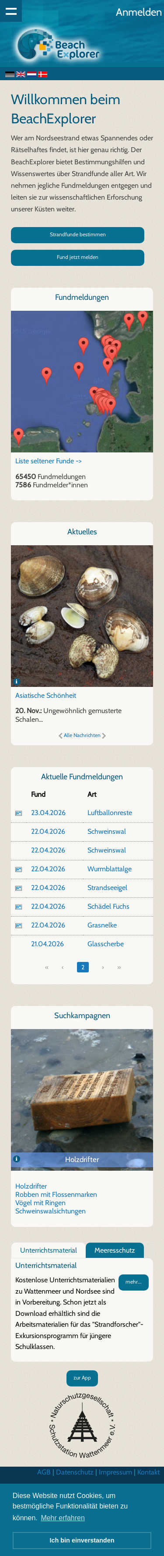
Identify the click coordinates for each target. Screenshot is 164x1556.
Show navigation (11, 11)
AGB (44, 1472)
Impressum (115, 1472)
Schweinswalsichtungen (50, 1211)
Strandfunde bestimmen (78, 234)
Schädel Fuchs (108, 906)
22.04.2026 (48, 831)
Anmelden (139, 12)
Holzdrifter (82, 1159)
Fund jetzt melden (77, 257)
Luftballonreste (109, 813)
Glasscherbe (105, 944)
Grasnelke (102, 925)
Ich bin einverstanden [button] (82, 1540)
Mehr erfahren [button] (63, 1518)
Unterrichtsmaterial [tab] (48, 1250)
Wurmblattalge (109, 869)
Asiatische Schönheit (45, 695)
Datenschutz (75, 1472)
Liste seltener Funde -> (48, 461)
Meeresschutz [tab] (114, 1250)
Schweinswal (106, 831)
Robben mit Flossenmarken (56, 1194)
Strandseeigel (107, 887)
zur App (82, 1377)
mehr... (134, 1281)
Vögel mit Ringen (40, 1203)
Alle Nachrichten (82, 735)
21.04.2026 (47, 944)
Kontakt (148, 1472)
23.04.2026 (48, 813)
